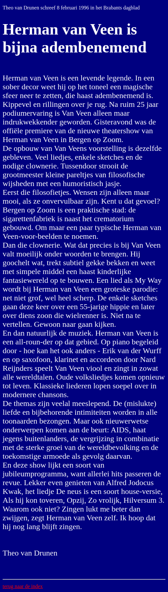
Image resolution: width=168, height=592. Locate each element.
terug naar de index (23, 586)
